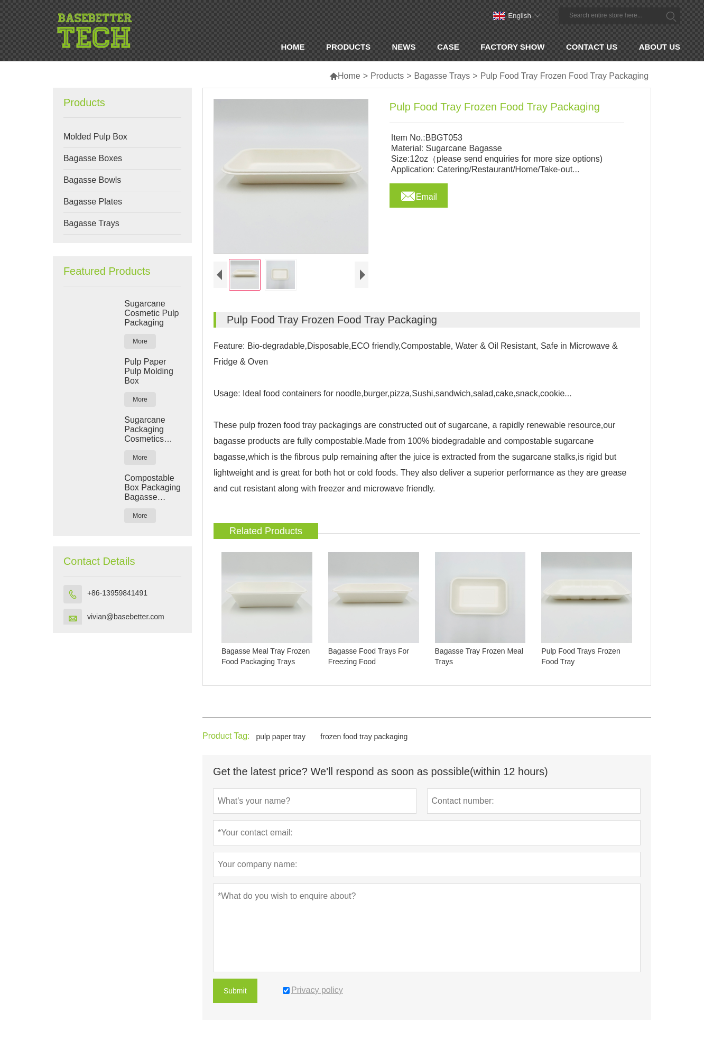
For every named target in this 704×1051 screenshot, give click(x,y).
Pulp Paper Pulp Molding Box (148, 371)
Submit (235, 991)
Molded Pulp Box (95, 136)
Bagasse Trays (442, 75)
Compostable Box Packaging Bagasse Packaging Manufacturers (152, 487)
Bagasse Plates (92, 201)
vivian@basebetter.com (125, 616)
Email (418, 193)
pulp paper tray (280, 736)
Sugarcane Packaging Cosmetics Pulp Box (144, 429)
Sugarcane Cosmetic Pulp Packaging (151, 313)
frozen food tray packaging (363, 736)
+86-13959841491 (117, 593)
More (140, 341)
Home (344, 76)
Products (387, 75)
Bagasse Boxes (92, 158)
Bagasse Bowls (92, 179)
